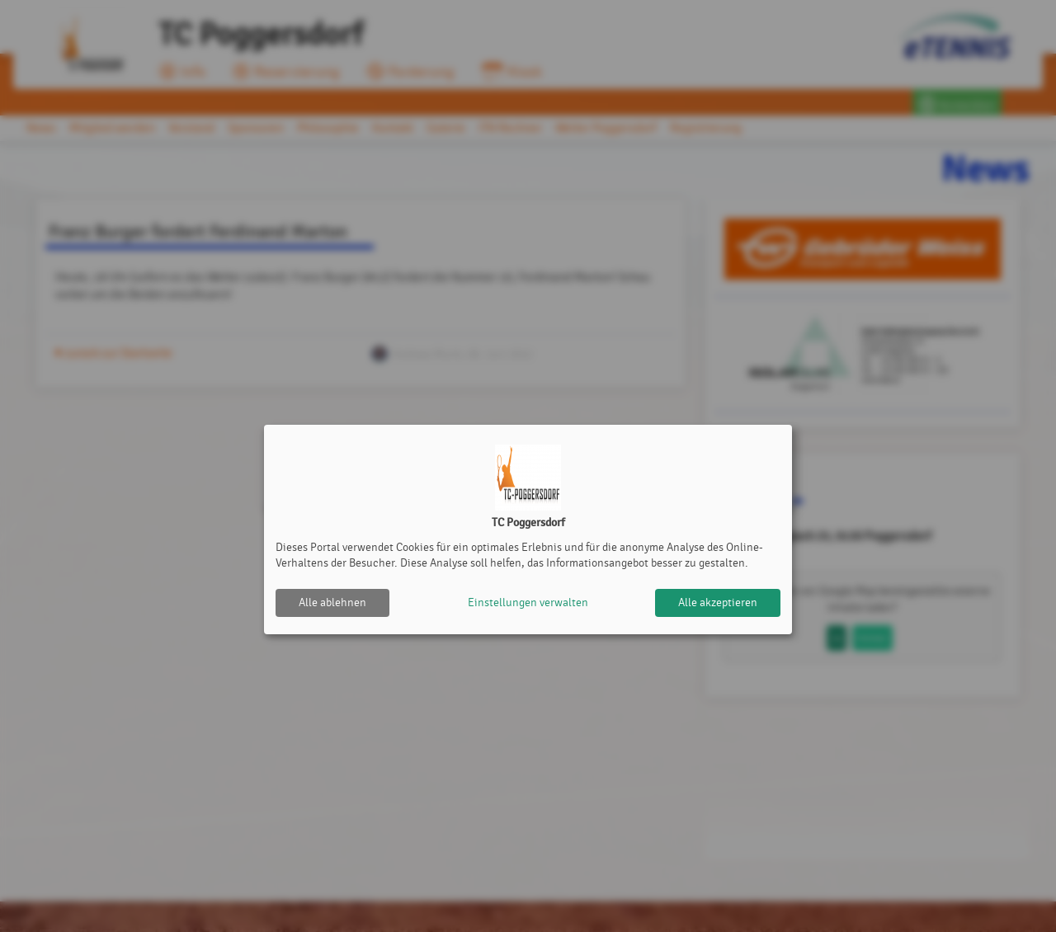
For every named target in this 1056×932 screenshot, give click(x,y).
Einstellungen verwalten (528, 602)
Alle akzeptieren (717, 602)
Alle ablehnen (332, 602)
